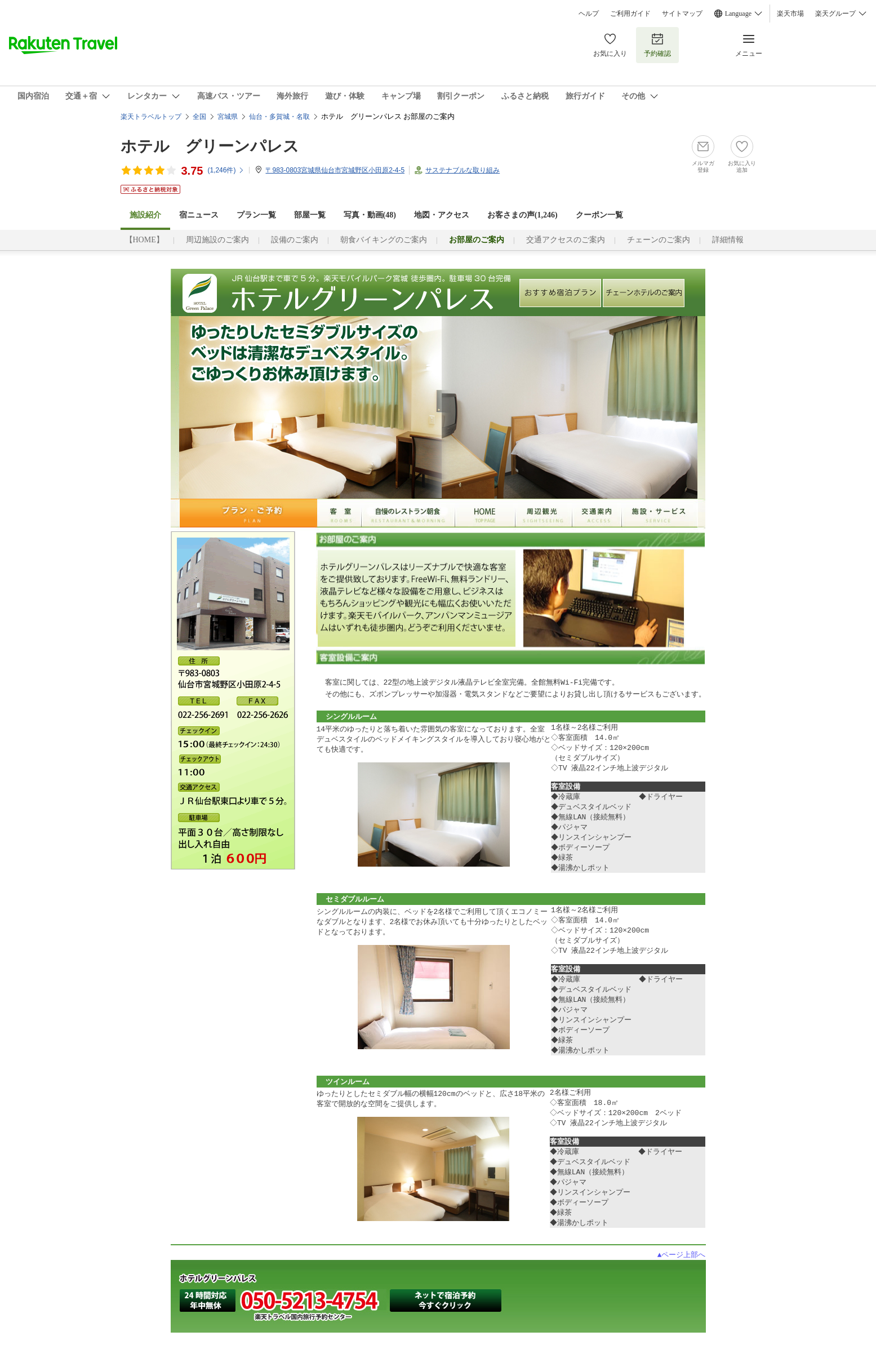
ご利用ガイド (630, 13)
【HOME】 (144, 240)
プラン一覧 (256, 215)
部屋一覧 (310, 215)
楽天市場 (790, 13)
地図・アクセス (441, 215)
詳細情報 (728, 240)
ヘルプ (589, 13)
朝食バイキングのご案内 (383, 240)
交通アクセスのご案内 (565, 240)
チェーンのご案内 (658, 240)
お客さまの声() (522, 215)
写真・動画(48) (370, 215)
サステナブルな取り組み (462, 170)
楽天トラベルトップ (151, 117)
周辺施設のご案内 (217, 240)
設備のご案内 (294, 240)
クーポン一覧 (599, 215)
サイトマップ (682, 13)
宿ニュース (199, 215)
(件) (225, 170)
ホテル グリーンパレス (210, 146)
